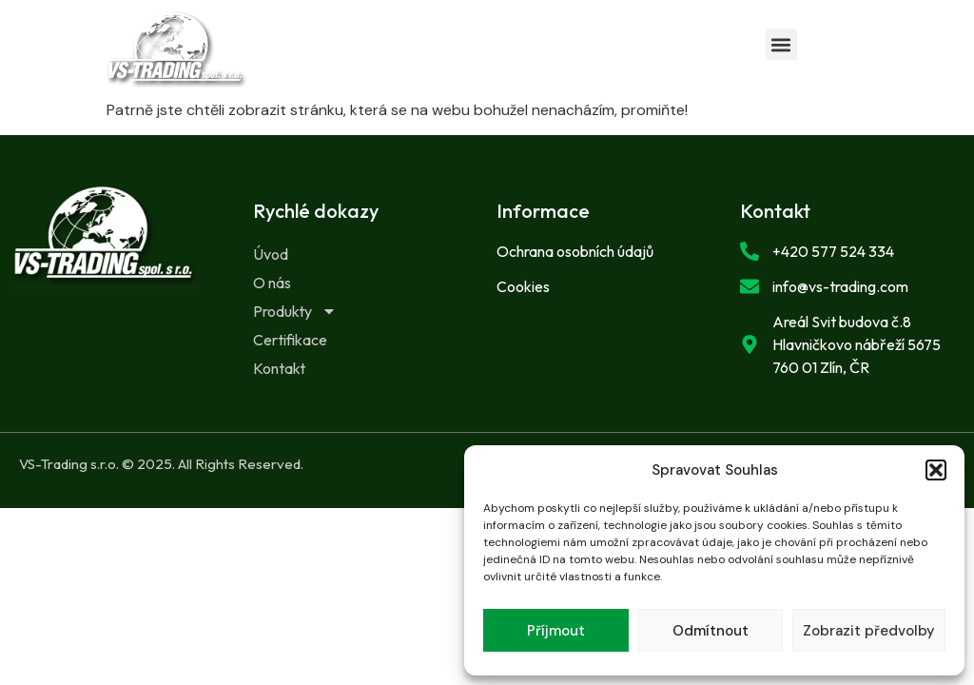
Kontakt (279, 368)
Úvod (270, 254)
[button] (935, 470)
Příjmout (556, 630)
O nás (272, 282)
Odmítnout (710, 630)
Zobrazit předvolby (869, 630)
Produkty (295, 311)
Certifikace (290, 339)
